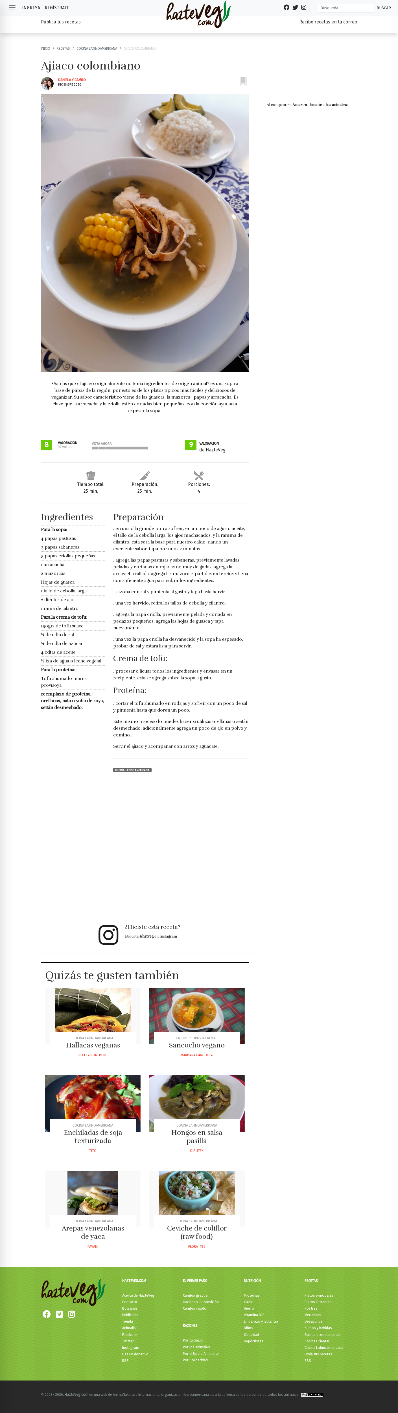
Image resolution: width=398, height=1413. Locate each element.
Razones (190, 1325)
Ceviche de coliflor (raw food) (197, 1232)
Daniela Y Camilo (72, 80)
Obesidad (251, 1334)
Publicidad (130, 1315)
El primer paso (195, 1281)
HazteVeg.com (134, 1281)
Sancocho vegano (197, 1045)
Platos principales (319, 1295)
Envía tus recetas (318, 1354)
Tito (93, 1151)
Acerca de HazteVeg (138, 1295)
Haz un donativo (135, 1354)
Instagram (130, 1347)
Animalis (129, 1328)
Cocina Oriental (317, 1341)
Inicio (45, 48)
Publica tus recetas (61, 22)
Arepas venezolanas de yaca (93, 1232)
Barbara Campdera (197, 1055)
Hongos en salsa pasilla (196, 1136)
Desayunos (314, 1321)
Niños (248, 1328)
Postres (311, 1308)
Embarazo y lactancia (261, 1321)
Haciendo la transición (201, 1302)
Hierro (249, 1308)
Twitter (128, 1341)
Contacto (129, 1302)
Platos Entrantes (318, 1302)
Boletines (130, 1308)
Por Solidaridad (195, 1360)
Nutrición (252, 1281)
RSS (125, 1360)
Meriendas (313, 1315)
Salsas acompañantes (323, 1334)
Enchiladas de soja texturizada (93, 1136)
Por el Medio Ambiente (201, 1353)
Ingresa (31, 7)
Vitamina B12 (254, 1315)
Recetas (63, 48)
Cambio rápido (194, 1308)
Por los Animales (196, 1347)
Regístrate (57, 7)
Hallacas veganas (93, 1045)
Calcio (248, 1302)
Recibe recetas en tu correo (328, 22)
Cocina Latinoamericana (96, 48)
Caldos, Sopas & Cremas (197, 1038)
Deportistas (253, 1341)
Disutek (197, 1151)
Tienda (127, 1321)
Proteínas (252, 1295)
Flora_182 (196, 1246)
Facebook (129, 1334)
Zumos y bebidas (318, 1328)
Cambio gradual (195, 1295)
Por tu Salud (193, 1340)
